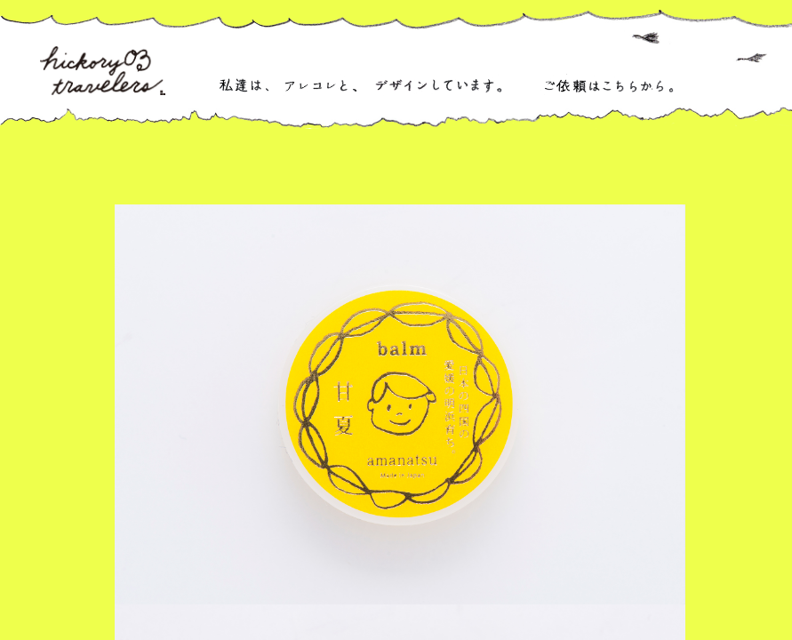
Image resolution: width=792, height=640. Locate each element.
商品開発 (476, 167)
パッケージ (392, 167)
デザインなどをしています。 (437, 85)
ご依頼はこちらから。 (608, 85)
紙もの (549, 167)
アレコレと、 (321, 85)
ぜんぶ (270, 167)
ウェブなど (623, 167)
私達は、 (243, 85)
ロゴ (325, 167)
